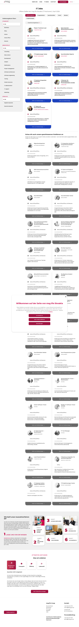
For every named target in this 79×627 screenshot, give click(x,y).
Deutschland (49, 606)
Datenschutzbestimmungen (53, 618)
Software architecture (9, 72)
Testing (6, 78)
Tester (59, 15)
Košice (5, 34)
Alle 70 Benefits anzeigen (39, 591)
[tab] (38, 525)
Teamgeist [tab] (21, 565)
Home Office (7, 37)
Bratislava (6, 27)
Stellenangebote (30, 15)
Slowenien (48, 607)
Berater (66, 15)
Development (7, 58)
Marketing (6, 92)
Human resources (8, 82)
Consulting (6, 51)
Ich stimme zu (39, 315)
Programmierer (41, 15)
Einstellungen (39, 323)
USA (47, 612)
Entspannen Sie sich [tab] (11, 565)
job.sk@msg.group (69, 619)
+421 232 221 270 (68, 606)
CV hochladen (63, 1)
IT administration (8, 85)
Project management (9, 68)
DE (71, 1)
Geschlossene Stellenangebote (53, 616)
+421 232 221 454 (68, 617)
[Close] (65, 296)
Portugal (48, 609)
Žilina (5, 31)
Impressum (48, 619)
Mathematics (7, 65)
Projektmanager (30, 18)
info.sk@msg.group (69, 607)
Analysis (6, 61)
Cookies (50, 311)
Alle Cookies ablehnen (39, 319)
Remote (6, 41)
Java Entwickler (51, 15)
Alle (5, 24)
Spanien (48, 610)
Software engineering (9, 75)
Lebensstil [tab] (41, 565)
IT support (6, 89)
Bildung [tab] (32, 565)
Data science (7, 55)
